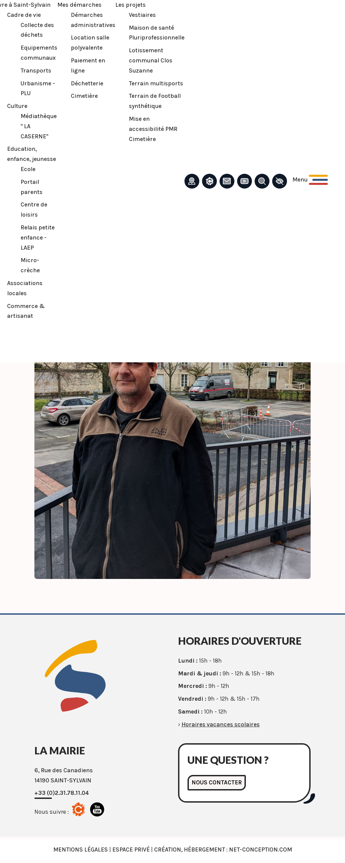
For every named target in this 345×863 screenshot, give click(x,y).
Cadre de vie (24, 14)
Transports (36, 70)
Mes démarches (79, 4)
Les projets (130, 4)
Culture (17, 106)
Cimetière (84, 95)
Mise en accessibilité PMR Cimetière (153, 128)
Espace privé (131, 849)
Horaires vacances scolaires (220, 724)
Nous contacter (217, 782)
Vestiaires (142, 14)
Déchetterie (87, 83)
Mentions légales (80, 849)
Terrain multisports (156, 83)
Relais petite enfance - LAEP (38, 237)
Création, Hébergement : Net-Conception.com (223, 849)
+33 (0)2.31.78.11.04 (61, 792)
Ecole (28, 169)
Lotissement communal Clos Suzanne (150, 60)
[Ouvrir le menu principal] (310, 180)
